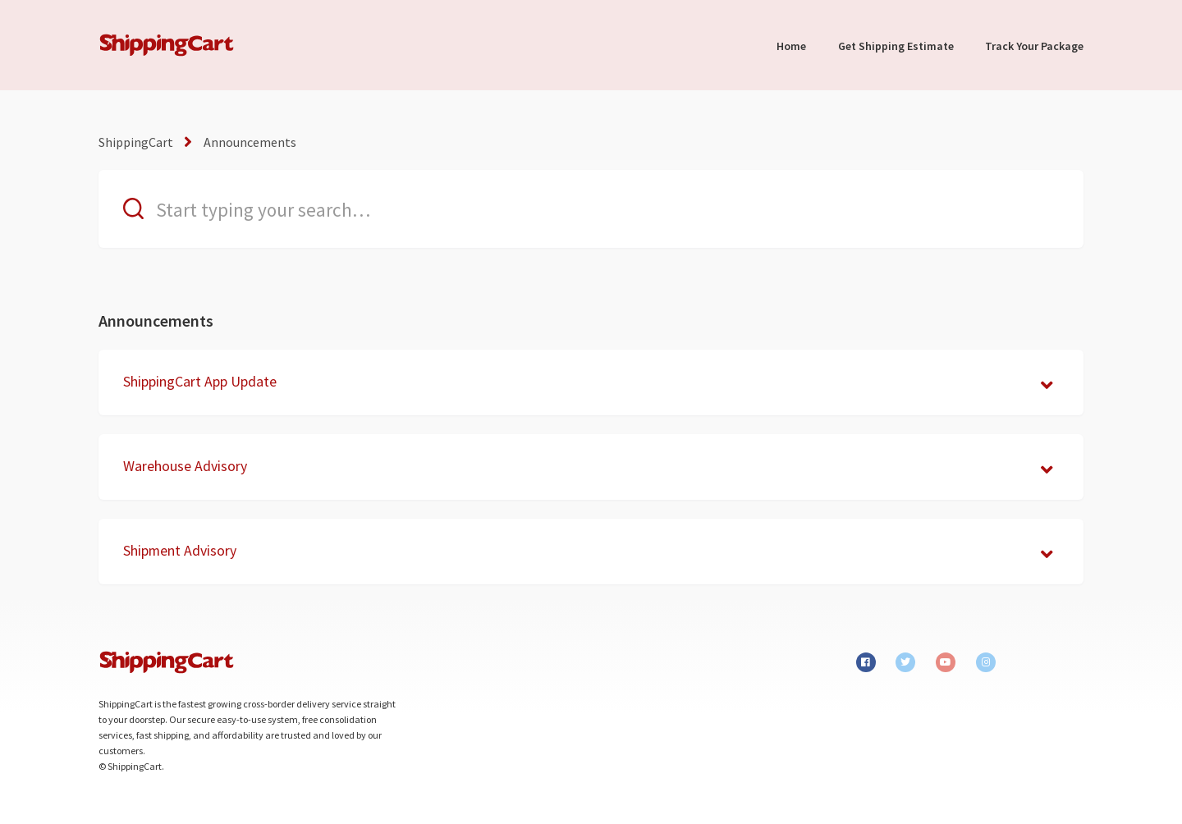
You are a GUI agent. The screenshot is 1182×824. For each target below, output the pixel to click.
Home (791, 46)
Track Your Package (1034, 46)
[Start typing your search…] (591, 209)
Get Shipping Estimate (896, 46)
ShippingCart (135, 142)
